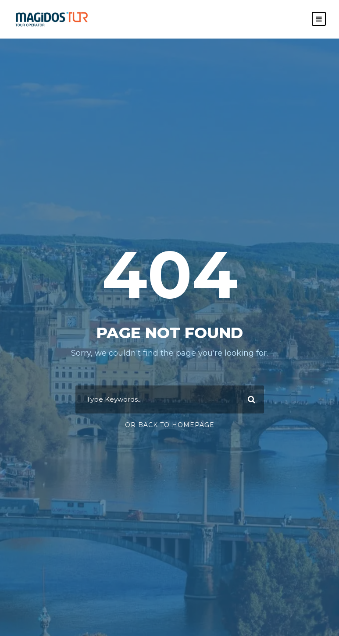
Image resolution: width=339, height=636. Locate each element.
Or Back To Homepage (169, 425)
